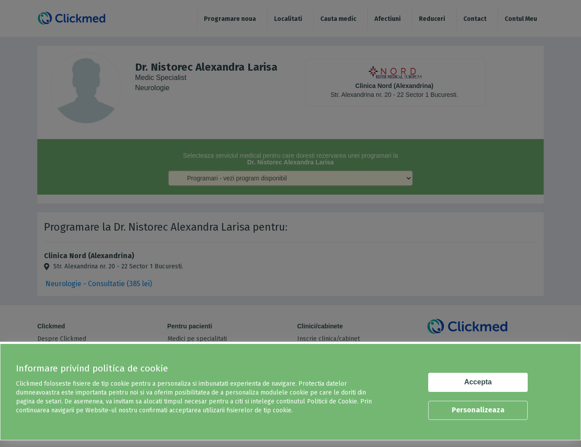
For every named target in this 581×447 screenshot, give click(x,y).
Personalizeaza (478, 410)
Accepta (478, 382)
